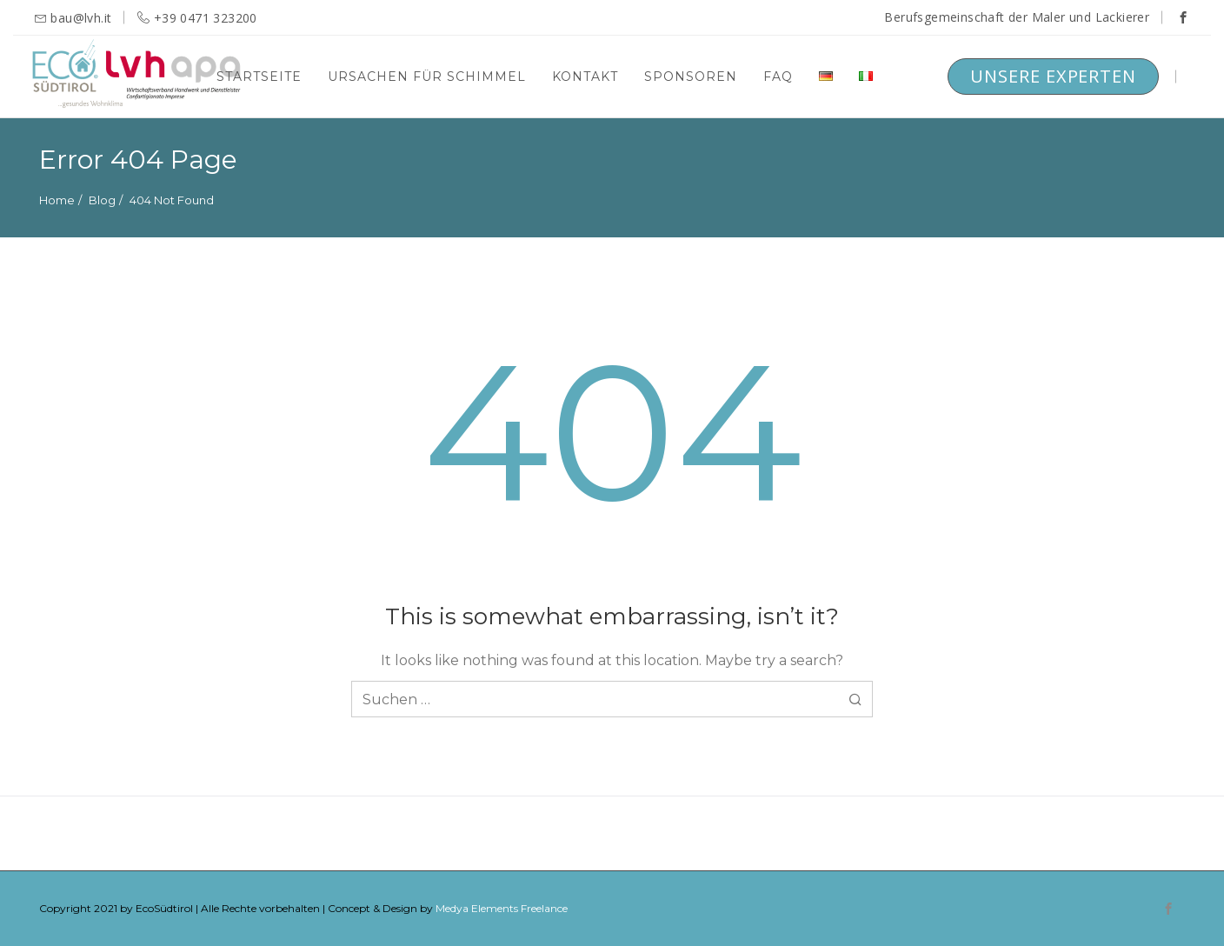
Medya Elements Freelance (502, 908)
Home (57, 200)
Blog (102, 200)
